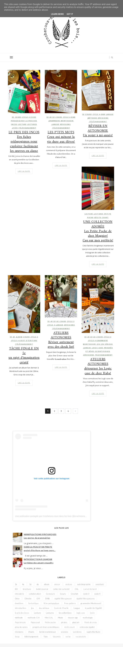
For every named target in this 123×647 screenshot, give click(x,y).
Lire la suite (61, 165)
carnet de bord (90, 589)
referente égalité (87, 627)
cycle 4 (66, 117)
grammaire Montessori (61, 121)
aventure (100, 584)
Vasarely (57, 636)
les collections (65, 613)
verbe (68, 636)
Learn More (57, 14)
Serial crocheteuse (47, 632)
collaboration (35, 594)
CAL (77, 589)
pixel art (76, 622)
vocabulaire (81, 636)
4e (51, 117)
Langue (55, 124)
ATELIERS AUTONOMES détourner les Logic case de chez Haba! (98, 366)
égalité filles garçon (63, 598)
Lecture (89, 214)
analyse (68, 584)
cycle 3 (70, 321)
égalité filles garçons (86, 598)
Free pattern (70, 603)
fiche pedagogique (51, 603)
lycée (92, 613)
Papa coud (35, 622)
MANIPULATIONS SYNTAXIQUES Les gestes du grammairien (40, 536)
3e (48, 117)
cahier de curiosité (61, 589)
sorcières (77, 632)
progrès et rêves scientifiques (46, 627)
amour (57, 584)
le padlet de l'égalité (93, 608)
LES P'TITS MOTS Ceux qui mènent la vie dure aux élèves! (61, 137)
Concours (50, 594)
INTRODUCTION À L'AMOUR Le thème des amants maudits (39, 561)
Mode (60, 617)
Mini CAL (49, 617)
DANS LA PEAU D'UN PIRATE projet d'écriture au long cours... (40, 549)
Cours (59, 117)
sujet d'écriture (93, 632)
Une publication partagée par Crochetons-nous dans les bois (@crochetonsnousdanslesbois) (58, 516)
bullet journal (42, 589)
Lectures (98, 214)
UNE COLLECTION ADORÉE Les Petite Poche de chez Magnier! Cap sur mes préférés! (98, 231)
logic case (97, 348)
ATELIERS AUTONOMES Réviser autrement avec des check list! (61, 340)
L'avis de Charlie (61, 608)
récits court (101, 217)
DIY (38, 598)
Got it (70, 14)
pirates (64, 622)
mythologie (88, 617)
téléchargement (61, 128)
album (46, 584)
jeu (98, 344)
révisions (65, 124)
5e (54, 117)
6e (58, 321)
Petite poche (50, 622)
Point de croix (90, 622)
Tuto (45, 636)
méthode (92, 118)
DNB (73, 117)
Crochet (74, 594)
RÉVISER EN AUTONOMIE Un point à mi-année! (98, 131)
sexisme (64, 632)
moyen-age (73, 617)
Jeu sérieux (107, 344)
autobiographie (84, 584)
